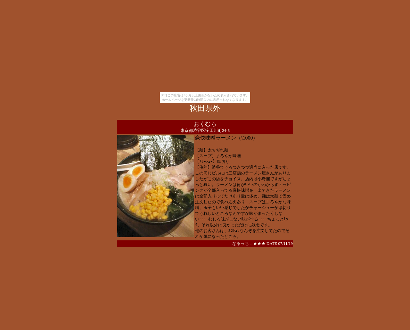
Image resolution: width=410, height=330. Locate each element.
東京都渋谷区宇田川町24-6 (205, 130)
